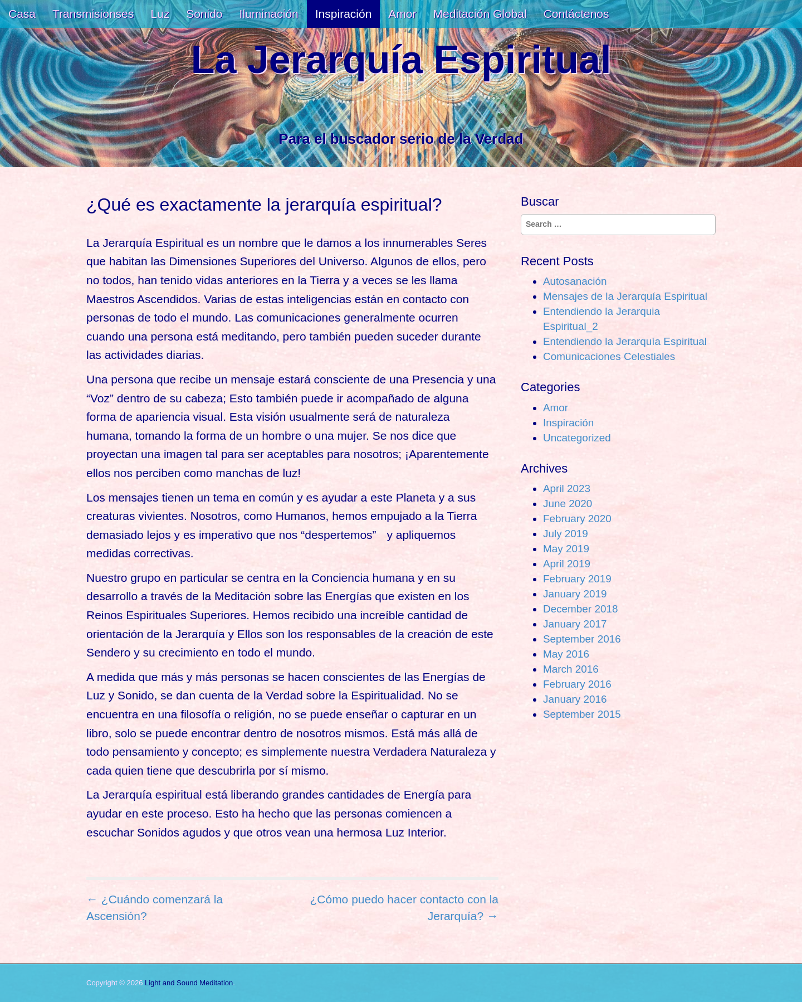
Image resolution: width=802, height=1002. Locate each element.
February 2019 (577, 579)
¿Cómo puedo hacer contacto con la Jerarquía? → (404, 907)
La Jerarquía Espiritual (401, 59)
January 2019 (575, 594)
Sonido (204, 13)
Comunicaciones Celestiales (609, 356)
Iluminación (269, 13)
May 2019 (566, 548)
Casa (22, 13)
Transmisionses (93, 13)
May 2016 (566, 654)
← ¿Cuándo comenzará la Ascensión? (154, 907)
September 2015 (582, 714)
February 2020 (577, 518)
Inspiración (343, 13)
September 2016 (582, 639)
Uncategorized (577, 438)
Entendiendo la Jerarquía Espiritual (625, 341)
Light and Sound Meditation (189, 983)
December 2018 (580, 609)
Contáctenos (576, 13)
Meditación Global (480, 13)
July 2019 (565, 533)
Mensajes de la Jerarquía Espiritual (625, 296)
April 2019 (566, 564)
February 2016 (577, 684)
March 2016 (571, 669)
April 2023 (566, 488)
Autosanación (575, 281)
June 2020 (567, 503)
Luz (159, 13)
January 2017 (575, 624)
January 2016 (575, 699)
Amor (402, 13)
